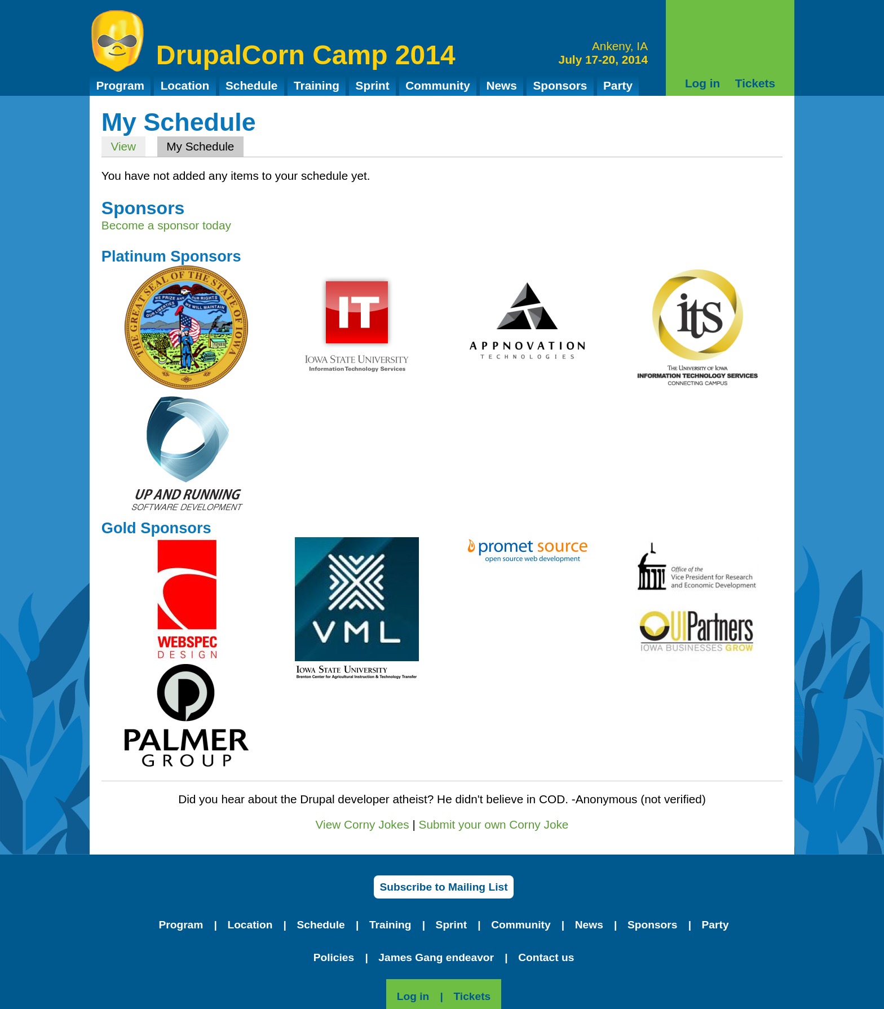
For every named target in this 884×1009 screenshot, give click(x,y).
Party (618, 85)
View (123, 146)
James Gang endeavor (436, 957)
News (501, 85)
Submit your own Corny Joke (494, 824)
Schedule (251, 85)
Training (316, 85)
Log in (702, 83)
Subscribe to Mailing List (443, 887)
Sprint (373, 85)
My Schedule (205, 146)
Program (120, 85)
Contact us (546, 957)
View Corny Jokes (362, 824)
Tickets (755, 83)
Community (437, 85)
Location (185, 85)
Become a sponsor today (166, 225)
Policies (334, 957)
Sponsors (560, 85)
